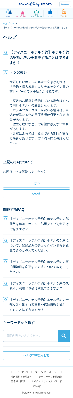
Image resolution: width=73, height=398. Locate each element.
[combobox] (36, 331)
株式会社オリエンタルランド (47, 381)
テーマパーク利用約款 (50, 376)
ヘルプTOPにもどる (37, 355)
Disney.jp (36, 386)
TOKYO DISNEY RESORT (35, 4)
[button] (36, 224)
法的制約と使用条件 (21, 376)
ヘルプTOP (8, 23)
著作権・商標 (18, 381)
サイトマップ (21, 372)
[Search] (64, 336)
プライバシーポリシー (47, 372)
